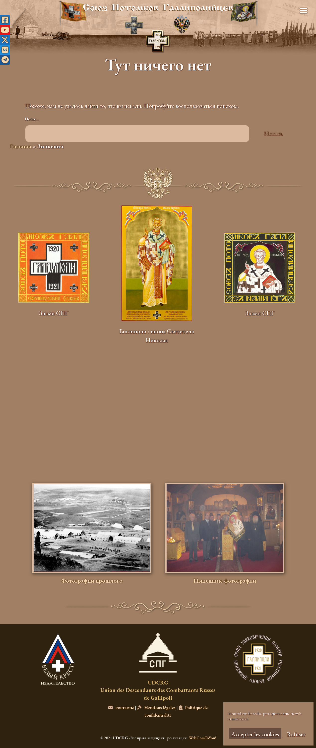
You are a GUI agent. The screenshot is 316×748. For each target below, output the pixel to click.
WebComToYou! (202, 738)
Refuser (296, 734)
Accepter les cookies (255, 734)
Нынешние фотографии (224, 580)
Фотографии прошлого (92, 580)
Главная (20, 146)
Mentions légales (156, 707)
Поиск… (32, 119)
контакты (121, 707)
